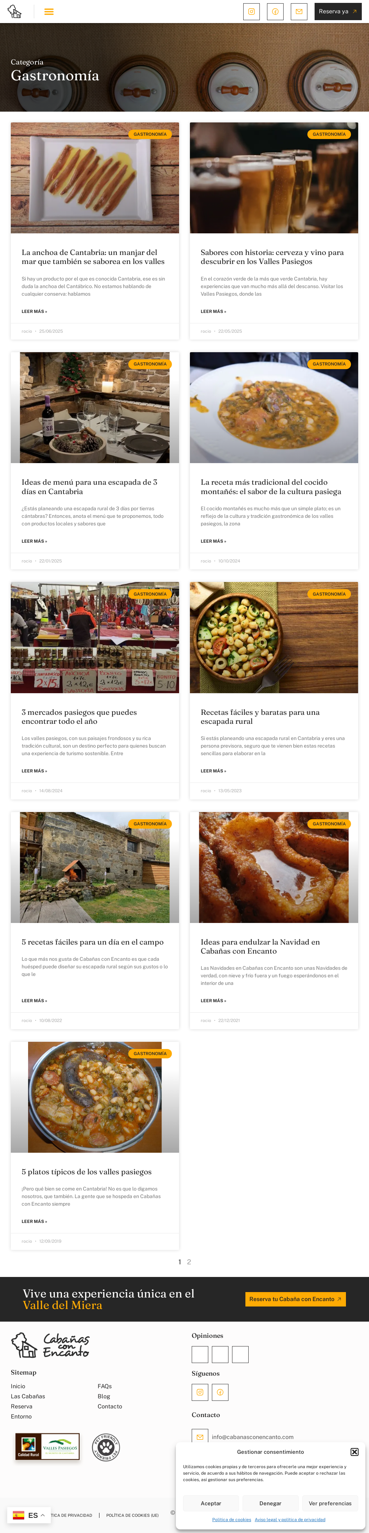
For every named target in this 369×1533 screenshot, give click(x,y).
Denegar (270, 1503)
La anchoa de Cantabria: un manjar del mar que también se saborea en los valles (93, 256)
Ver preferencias (330, 1503)
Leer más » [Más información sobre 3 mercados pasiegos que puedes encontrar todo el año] (34, 771)
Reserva (21, 1406)
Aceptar (211, 1503)
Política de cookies (231, 1519)
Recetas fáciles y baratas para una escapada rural (260, 716)
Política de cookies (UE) (132, 1515)
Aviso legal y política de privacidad (290, 1519)
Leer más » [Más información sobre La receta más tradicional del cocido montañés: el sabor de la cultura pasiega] (213, 541)
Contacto (110, 1406)
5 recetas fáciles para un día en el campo (93, 941)
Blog (104, 1396)
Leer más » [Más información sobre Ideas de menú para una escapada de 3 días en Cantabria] (34, 541)
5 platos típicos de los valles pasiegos (87, 1171)
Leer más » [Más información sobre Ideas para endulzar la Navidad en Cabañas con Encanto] (213, 1000)
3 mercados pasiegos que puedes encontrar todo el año (79, 716)
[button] (354, 1452)
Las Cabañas (28, 1396)
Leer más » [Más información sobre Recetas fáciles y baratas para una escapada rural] (213, 771)
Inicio (18, 1386)
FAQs (105, 1386)
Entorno (21, 1416)
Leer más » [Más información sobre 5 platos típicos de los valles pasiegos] (34, 1221)
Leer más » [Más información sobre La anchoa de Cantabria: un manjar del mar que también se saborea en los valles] (34, 311)
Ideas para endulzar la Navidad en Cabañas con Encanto (260, 946)
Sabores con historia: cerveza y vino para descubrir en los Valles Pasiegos (272, 256)
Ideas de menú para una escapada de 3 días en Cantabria (89, 486)
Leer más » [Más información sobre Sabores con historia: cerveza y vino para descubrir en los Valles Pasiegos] (213, 311)
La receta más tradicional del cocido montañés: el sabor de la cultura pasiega (271, 486)
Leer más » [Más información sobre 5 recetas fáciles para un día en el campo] (34, 1000)
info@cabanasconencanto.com (253, 1437)
